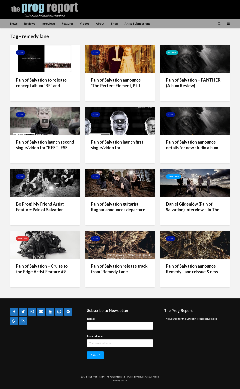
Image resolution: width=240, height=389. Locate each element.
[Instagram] (32, 312)
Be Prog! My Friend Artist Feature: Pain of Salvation (40, 206)
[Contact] (41, 312)
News (14, 23)
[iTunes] (59, 312)
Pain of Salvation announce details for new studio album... (193, 144)
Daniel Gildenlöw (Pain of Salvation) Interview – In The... (194, 206)
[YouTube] (50, 312)
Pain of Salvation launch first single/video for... (117, 144)
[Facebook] (14, 312)
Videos (84, 23)
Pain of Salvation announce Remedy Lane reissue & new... (193, 268)
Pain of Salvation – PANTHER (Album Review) (193, 82)
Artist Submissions (137, 23)
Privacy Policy (120, 380)
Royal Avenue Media (148, 376)
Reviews (29, 23)
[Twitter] (23, 312)
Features (68, 23)
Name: (91, 318)
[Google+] (14, 321)
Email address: (95, 336)
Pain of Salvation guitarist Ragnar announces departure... (119, 206)
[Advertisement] (161, 8)
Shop (114, 23)
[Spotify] (68, 312)
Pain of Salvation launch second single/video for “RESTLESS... (45, 144)
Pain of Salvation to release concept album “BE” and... (41, 82)
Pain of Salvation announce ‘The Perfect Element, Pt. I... (117, 82)
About (100, 23)
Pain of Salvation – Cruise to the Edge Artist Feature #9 (42, 268)
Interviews (49, 23)
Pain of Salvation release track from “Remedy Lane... (119, 268)
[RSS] (23, 321)
